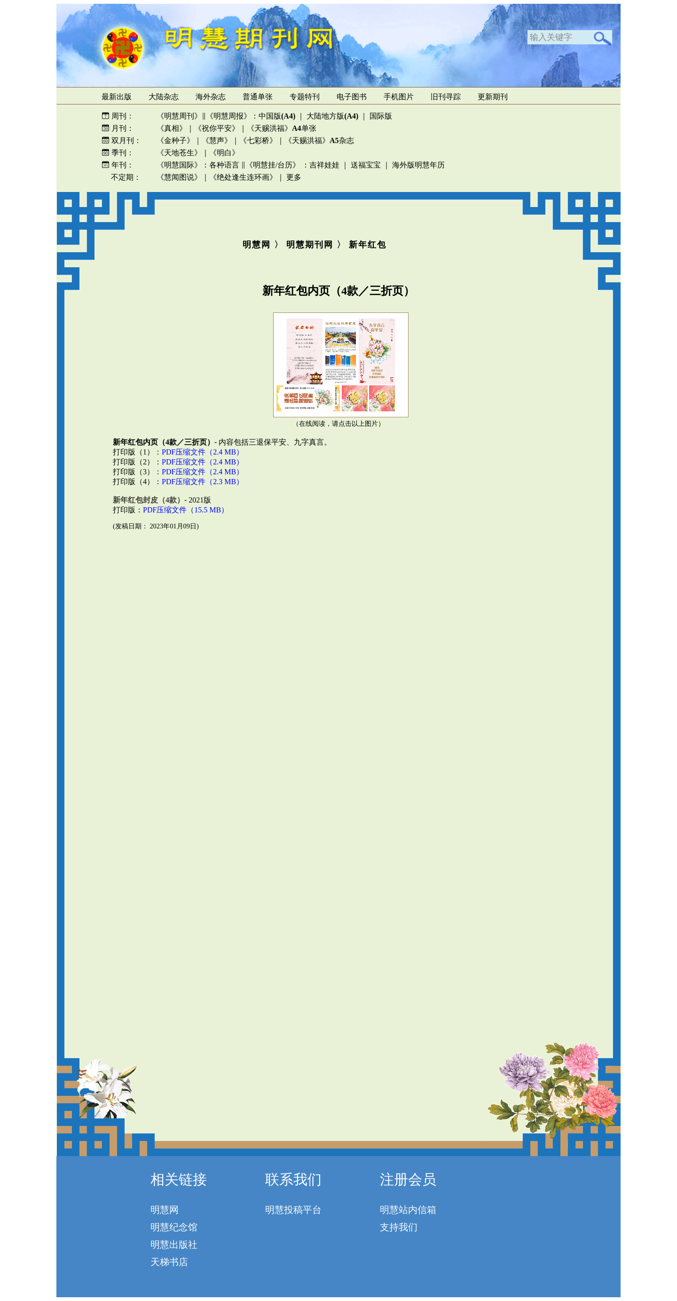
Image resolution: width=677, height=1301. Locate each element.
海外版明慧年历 (418, 165)
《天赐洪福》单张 (281, 128)
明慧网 (257, 244)
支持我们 (398, 1227)
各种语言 (224, 165)
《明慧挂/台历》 (272, 165)
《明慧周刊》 (179, 116)
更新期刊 (493, 97)
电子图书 (352, 97)
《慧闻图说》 (179, 177)
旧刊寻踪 (446, 97)
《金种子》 (175, 140)
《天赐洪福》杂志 (319, 140)
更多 (293, 177)
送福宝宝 (366, 165)
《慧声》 (217, 140)
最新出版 (117, 97)
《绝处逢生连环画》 (243, 177)
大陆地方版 (331, 116)
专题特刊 (305, 97)
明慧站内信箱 (408, 1210)
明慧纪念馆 (173, 1227)
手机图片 (399, 97)
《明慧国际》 (179, 165)
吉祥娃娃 (324, 165)
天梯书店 (169, 1262)
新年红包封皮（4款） (148, 500)
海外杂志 (211, 97)
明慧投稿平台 (293, 1210)
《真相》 (172, 128)
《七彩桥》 (258, 140)
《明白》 (224, 153)
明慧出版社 (173, 1244)
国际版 (381, 116)
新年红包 (367, 244)
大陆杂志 (164, 97)
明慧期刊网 (309, 244)
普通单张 (258, 97)
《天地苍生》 (179, 153)
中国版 (277, 116)
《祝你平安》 (216, 128)
